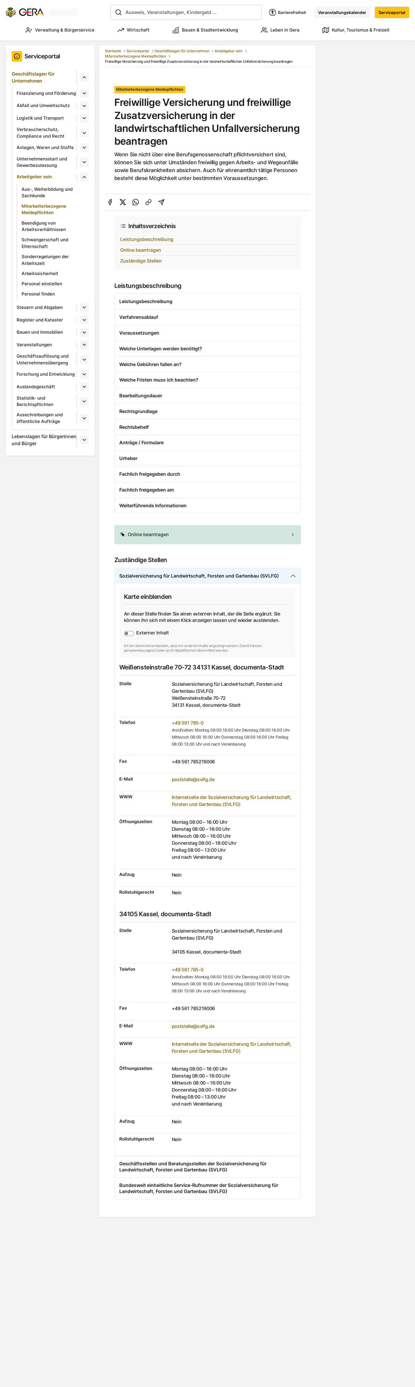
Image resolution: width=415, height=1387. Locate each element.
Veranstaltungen (34, 344)
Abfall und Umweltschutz (43, 105)
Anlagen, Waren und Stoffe (45, 147)
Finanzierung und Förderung (46, 93)
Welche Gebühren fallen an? (150, 364)
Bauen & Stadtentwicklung (205, 30)
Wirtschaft (134, 30)
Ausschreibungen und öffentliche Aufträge (40, 418)
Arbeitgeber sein (34, 176)
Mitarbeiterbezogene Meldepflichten (44, 209)
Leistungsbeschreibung (146, 239)
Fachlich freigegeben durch (149, 474)
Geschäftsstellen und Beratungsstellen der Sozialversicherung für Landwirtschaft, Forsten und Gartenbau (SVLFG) (193, 1167)
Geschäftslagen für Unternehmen (33, 77)
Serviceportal (392, 12)
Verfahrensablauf (138, 317)
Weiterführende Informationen (153, 505)
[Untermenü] (84, 77)
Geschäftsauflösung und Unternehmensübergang (43, 359)
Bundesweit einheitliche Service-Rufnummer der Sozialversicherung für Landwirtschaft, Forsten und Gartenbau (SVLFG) (198, 1188)
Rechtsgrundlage (138, 411)
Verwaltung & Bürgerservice (60, 30)
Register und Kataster (40, 320)
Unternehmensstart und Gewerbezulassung (42, 162)
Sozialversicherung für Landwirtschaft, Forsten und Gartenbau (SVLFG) (199, 576)
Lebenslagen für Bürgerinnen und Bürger (44, 439)
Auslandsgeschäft (36, 386)
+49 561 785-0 (188, 723)
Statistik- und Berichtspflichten (35, 401)
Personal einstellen (42, 283)
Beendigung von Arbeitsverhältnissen (44, 226)
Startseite (113, 51)
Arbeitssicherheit (40, 273)
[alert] (207, 534)
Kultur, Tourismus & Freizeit (356, 30)
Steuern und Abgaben (40, 307)
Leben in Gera (280, 30)
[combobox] (186, 12)
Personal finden (38, 294)
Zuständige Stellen (141, 261)
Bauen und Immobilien (40, 332)
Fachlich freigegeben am (146, 490)
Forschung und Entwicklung (46, 374)
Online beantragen (140, 250)
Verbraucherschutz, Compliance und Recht (40, 133)
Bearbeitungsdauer (140, 395)
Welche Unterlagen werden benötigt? (160, 348)
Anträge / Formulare (141, 442)
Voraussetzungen (139, 333)
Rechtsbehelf (134, 427)
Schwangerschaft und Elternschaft (45, 243)
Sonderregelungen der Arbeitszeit (45, 260)
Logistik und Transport (40, 118)
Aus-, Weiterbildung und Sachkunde (47, 192)
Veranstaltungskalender (342, 12)
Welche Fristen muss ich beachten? (158, 380)
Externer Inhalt (152, 633)
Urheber (128, 458)
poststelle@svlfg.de (193, 779)
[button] (207, 534)
